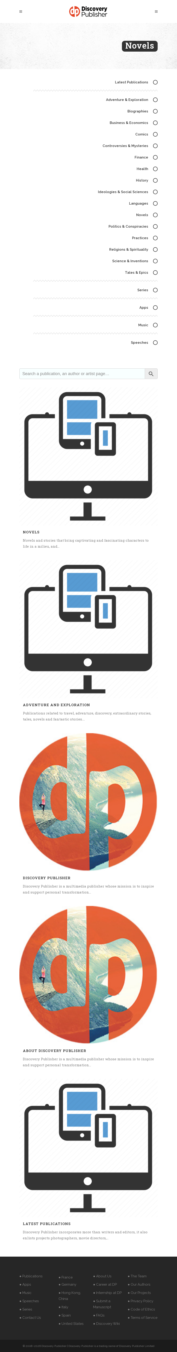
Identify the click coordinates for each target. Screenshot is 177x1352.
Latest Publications (47, 1223)
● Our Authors (139, 1284)
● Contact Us (30, 1318)
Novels (31, 532)
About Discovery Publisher (54, 1050)
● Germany (67, 1284)
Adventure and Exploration (56, 704)
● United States (71, 1324)
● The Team (137, 1276)
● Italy (63, 1307)
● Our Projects (139, 1293)
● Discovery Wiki (106, 1324)
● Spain (65, 1315)
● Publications (30, 1276)
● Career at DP (105, 1284)
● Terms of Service (142, 1318)
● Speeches (29, 1301)
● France (66, 1277)
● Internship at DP (107, 1293)
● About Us (102, 1276)
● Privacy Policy (140, 1301)
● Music (25, 1293)
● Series (25, 1309)
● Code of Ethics (141, 1309)
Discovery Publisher (47, 878)
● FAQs (98, 1315)
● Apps (25, 1284)
